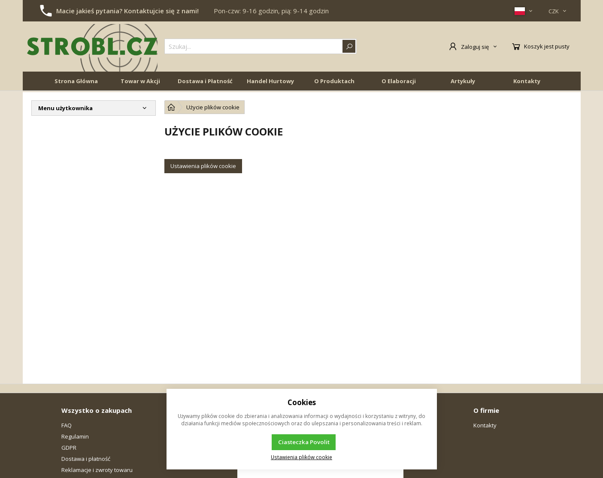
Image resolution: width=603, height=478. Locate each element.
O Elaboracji (399, 82)
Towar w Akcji (140, 82)
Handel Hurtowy (270, 82)
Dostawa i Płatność (205, 82)
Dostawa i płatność (85, 459)
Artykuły (463, 82)
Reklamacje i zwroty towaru (97, 470)
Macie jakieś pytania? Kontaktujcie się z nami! (127, 10)
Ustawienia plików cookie (203, 166)
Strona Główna (76, 82)
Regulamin (75, 436)
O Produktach (334, 82)
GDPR (68, 447)
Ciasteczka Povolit (304, 442)
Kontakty (526, 82)
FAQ (66, 425)
